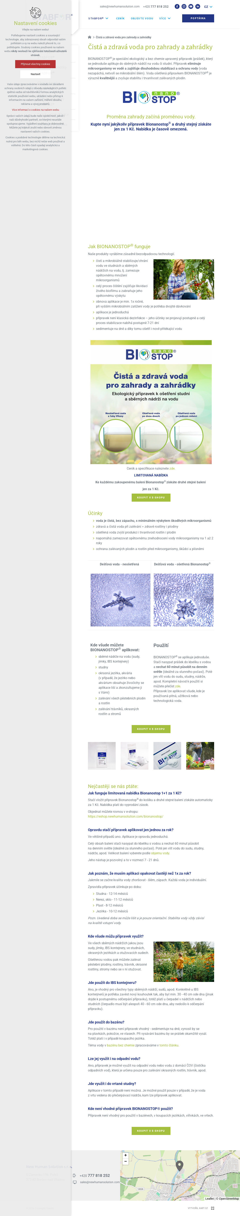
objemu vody (160, 853)
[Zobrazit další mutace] (211, 7)
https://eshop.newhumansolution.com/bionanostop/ (125, 816)
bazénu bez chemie (120, 1045)
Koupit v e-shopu (151, 497)
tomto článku (169, 1045)
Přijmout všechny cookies (35, 64)
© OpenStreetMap (227, 1198)
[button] (179, 1166)
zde (171, 468)
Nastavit (35, 74)
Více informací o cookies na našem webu (35, 109)
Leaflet (209, 1198)
